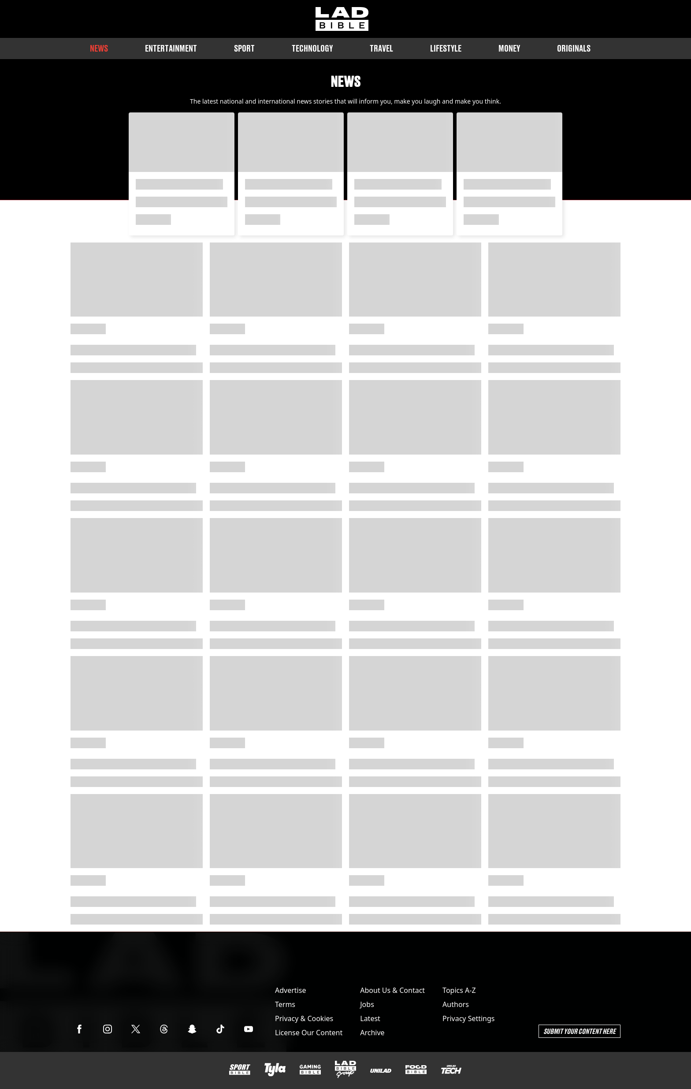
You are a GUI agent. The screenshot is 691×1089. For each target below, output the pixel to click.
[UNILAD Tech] (451, 1069)
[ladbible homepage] (342, 19)
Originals (574, 48)
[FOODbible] (416, 1069)
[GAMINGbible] (310, 1070)
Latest (370, 1018)
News (99, 48)
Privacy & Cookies (304, 1018)
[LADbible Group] (345, 1069)
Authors (455, 1004)
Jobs (367, 1004)
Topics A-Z (459, 990)
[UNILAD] (380, 1071)
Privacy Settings (468, 1018)
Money (509, 48)
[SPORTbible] (239, 1069)
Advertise (290, 990)
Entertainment (171, 48)
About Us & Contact (392, 990)
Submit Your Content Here (579, 1031)
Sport (244, 48)
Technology (312, 48)
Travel (381, 48)
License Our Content (308, 1032)
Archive (372, 1032)
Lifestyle (445, 48)
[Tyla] (275, 1069)
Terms (285, 1004)
